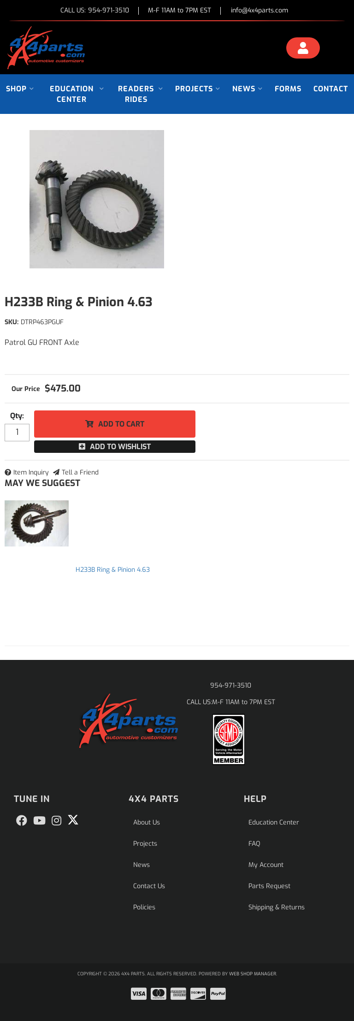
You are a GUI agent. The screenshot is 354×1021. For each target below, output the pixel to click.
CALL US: (94, 11)
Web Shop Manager (252, 974)
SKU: (11, 322)
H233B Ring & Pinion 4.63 (113, 569)
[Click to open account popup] (303, 49)
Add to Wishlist (120, 446)
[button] (20, 88)
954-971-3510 (230, 685)
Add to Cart (121, 424)
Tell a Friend (80, 472)
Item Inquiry (31, 472)
